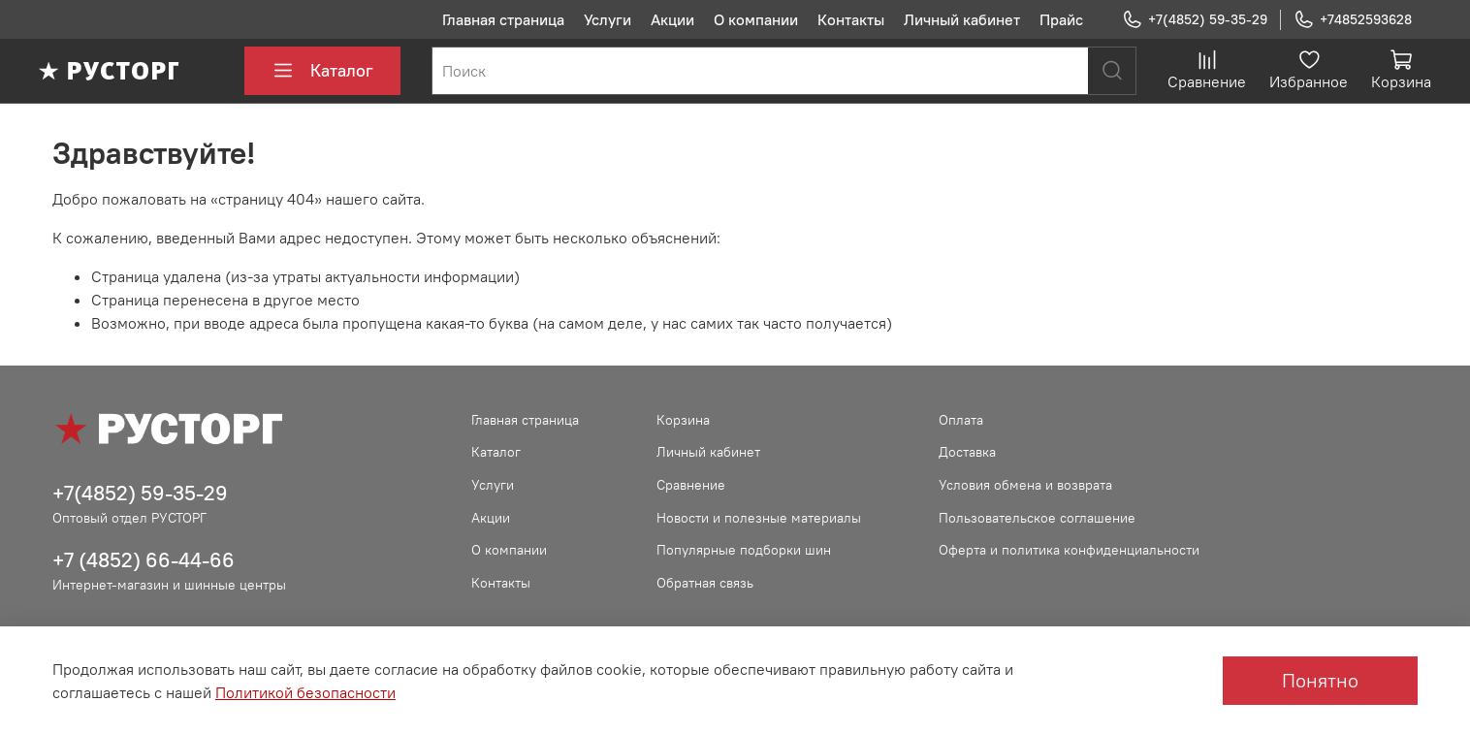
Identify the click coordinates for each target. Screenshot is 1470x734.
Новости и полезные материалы (758, 518)
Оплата (961, 420)
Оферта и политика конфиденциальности (1069, 549)
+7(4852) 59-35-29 (1194, 20)
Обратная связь (704, 582)
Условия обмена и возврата (1025, 485)
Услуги (607, 19)
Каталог (322, 70)
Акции (672, 19)
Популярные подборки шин (743, 549)
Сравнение (690, 485)
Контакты (850, 19)
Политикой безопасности (305, 692)
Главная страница (503, 19)
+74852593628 (1353, 20)
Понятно (1320, 680)
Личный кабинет (962, 19)
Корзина (683, 420)
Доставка (967, 452)
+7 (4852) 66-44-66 (143, 560)
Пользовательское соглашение (1037, 518)
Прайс (1061, 19)
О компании (756, 19)
